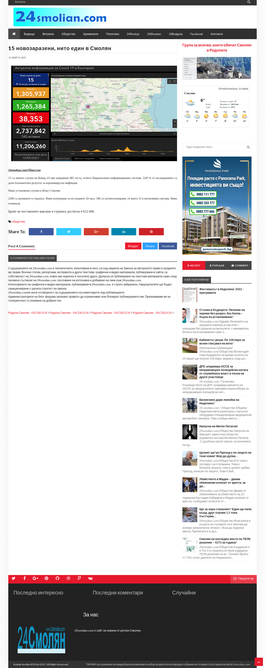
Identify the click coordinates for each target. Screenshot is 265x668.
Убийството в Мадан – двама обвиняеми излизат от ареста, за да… (222, 482)
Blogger (133, 246)
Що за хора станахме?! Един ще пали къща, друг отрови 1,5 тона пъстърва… (225, 512)
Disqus (150, 246)
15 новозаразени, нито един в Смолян (59, 48)
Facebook (168, 246)
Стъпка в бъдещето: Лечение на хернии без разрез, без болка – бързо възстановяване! (222, 313)
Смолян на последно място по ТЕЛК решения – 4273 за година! (225, 540)
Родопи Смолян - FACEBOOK (27, 312)
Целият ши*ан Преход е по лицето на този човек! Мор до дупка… (225, 454)
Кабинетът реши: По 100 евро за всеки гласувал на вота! (222, 341)
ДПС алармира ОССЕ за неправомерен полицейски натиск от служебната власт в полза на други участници (223, 372)
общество (18, 221)
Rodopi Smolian (21, 664)
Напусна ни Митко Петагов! (218, 426)
